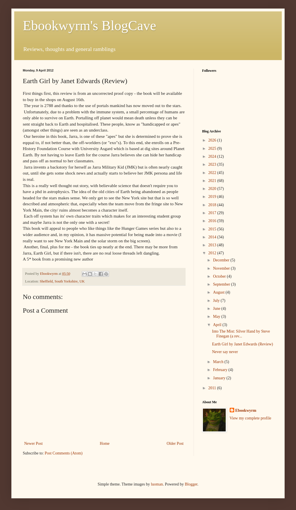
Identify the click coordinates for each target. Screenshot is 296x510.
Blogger (191, 484)
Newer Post (33, 443)
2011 (212, 388)
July (217, 300)
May (217, 316)
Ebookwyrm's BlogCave (89, 25)
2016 (212, 221)
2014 (212, 237)
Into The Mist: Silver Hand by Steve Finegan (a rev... (241, 333)
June (217, 308)
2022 (212, 173)
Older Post (175, 443)
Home (105, 443)
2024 (212, 156)
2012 (212, 253)
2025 (212, 148)
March (218, 362)
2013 (212, 245)
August (219, 292)
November (222, 268)
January (219, 378)
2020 (212, 189)
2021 (212, 181)
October (220, 276)
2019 (212, 196)
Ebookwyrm (245, 410)
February (220, 370)
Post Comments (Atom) (64, 453)
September (222, 284)
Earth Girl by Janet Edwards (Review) (242, 344)
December (221, 260)
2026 (212, 140)
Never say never (225, 352)
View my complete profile (251, 418)
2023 (212, 164)
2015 (212, 229)
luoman (157, 484)
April (217, 325)
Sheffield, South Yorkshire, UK (62, 281)
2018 (212, 205)
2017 (212, 213)
